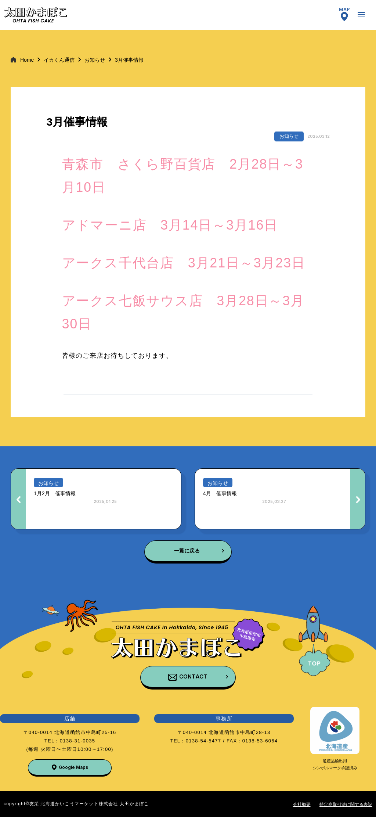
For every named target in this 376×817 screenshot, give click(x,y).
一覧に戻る (187, 551)
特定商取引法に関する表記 (345, 804)
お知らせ (94, 60)
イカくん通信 (59, 60)
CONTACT (193, 676)
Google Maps (73, 767)
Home (27, 60)
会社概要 (302, 804)
